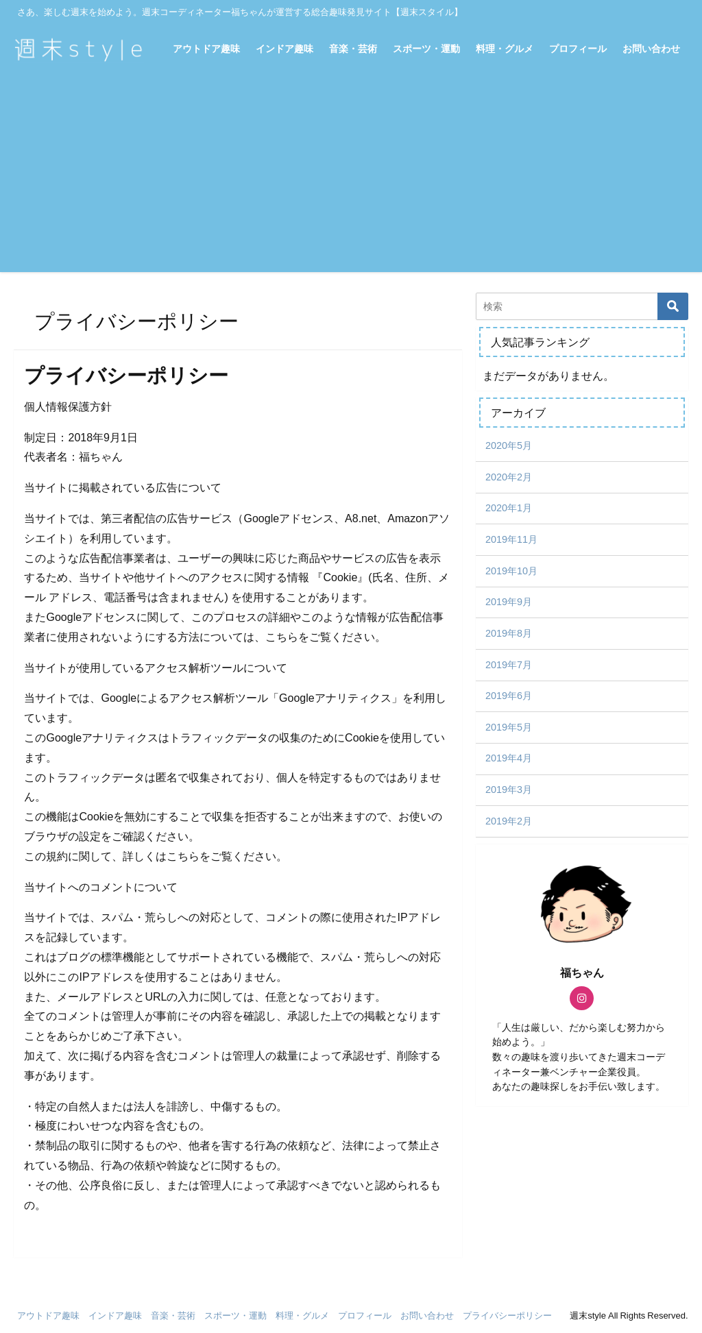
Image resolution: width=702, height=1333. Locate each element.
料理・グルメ (504, 48)
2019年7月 (508, 665)
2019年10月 (511, 571)
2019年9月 (508, 602)
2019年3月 (508, 789)
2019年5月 (508, 727)
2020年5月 (508, 445)
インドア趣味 (284, 48)
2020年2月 (508, 477)
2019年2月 (508, 821)
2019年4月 (508, 758)
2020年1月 (508, 508)
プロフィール (578, 48)
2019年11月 (511, 539)
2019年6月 (508, 695)
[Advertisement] (351, 176)
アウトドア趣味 (206, 48)
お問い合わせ (651, 48)
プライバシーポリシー (507, 1315)
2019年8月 (508, 633)
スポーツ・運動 (426, 48)
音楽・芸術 (353, 48)
